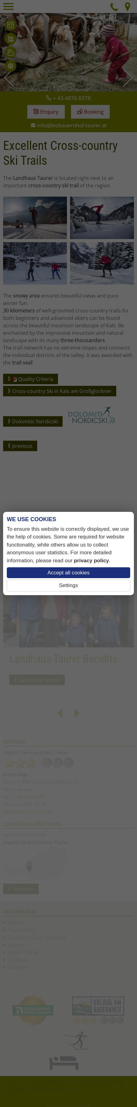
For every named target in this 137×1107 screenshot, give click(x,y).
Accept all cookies (68, 573)
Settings (68, 585)
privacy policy (91, 561)
